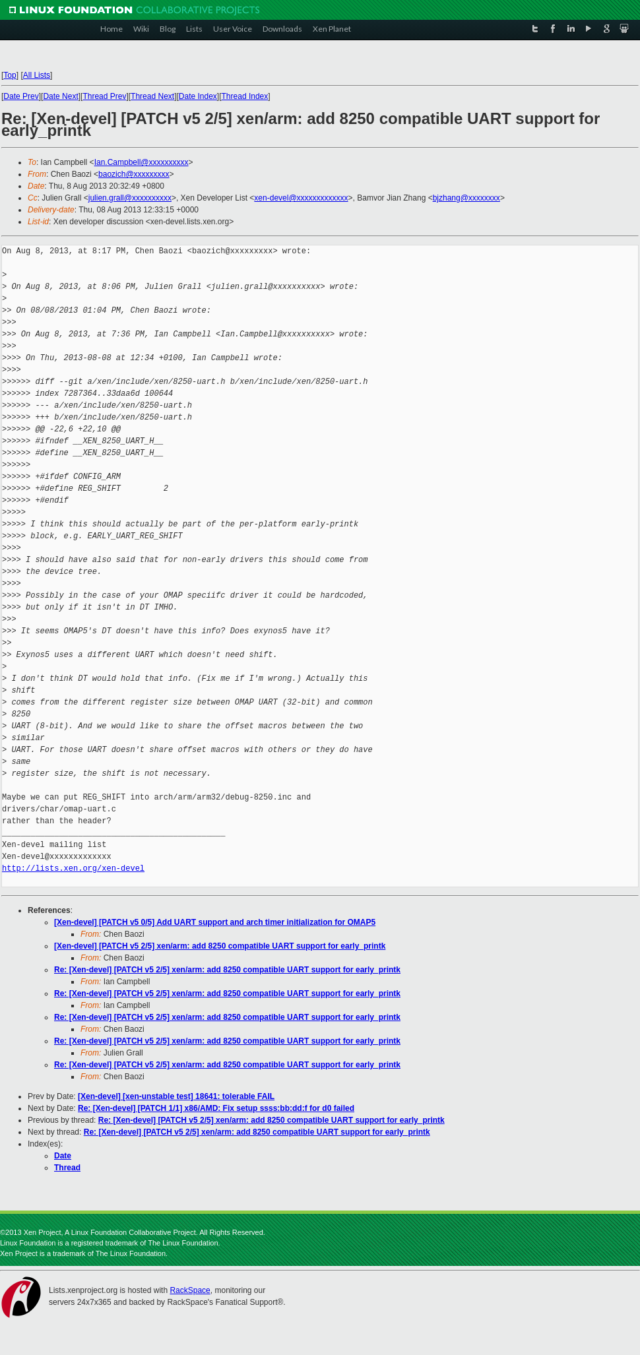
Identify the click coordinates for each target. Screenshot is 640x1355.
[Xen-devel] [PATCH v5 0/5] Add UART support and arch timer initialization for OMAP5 (214, 922)
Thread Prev (104, 96)
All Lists (36, 75)
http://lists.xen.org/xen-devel (73, 868)
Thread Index (245, 96)
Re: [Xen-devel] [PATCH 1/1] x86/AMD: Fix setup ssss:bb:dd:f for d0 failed (216, 1108)
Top (9, 75)
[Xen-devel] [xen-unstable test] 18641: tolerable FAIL (176, 1096)
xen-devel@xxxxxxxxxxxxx (301, 198)
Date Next (60, 96)
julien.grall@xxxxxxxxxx (130, 198)
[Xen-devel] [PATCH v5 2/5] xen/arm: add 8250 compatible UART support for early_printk (219, 946)
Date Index (198, 96)
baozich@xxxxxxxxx (134, 174)
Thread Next (152, 96)
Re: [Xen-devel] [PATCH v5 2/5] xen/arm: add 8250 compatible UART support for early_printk (227, 969)
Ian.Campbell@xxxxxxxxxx (141, 162)
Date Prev (20, 96)
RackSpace (190, 1290)
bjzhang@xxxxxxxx (466, 198)
